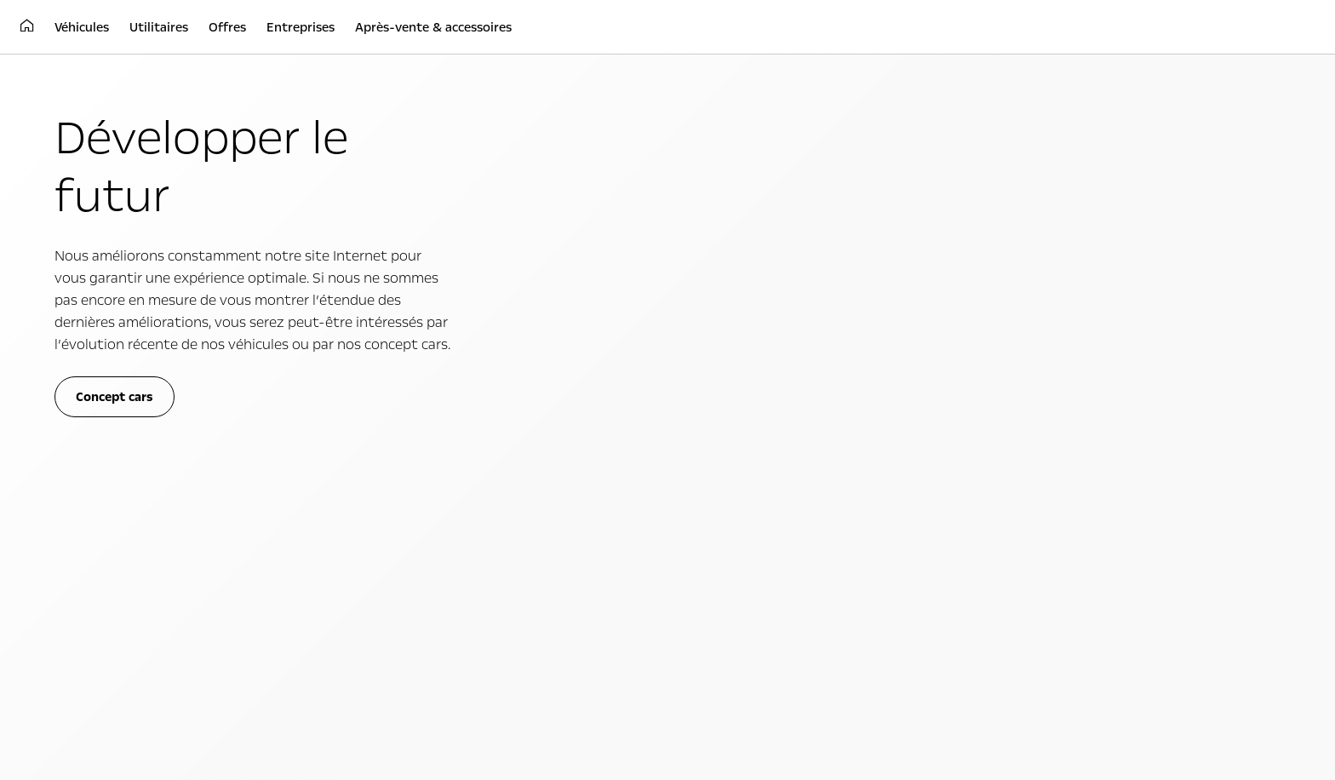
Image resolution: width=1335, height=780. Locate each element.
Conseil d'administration (1038, 434)
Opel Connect (91, 488)
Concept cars (703, 415)
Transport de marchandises (433, 396)
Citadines (80, 396)
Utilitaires (407, 368)
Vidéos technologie (718, 434)
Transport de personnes (424, 415)
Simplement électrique (728, 396)
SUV (66, 434)
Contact (997, 471)
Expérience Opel (741, 368)
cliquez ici (829, 222)
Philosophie (1005, 396)
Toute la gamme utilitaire (427, 434)
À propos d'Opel (1047, 368)
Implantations (1012, 453)
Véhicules (97, 368)
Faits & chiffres (1014, 415)
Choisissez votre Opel (110, 470)
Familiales (81, 415)
